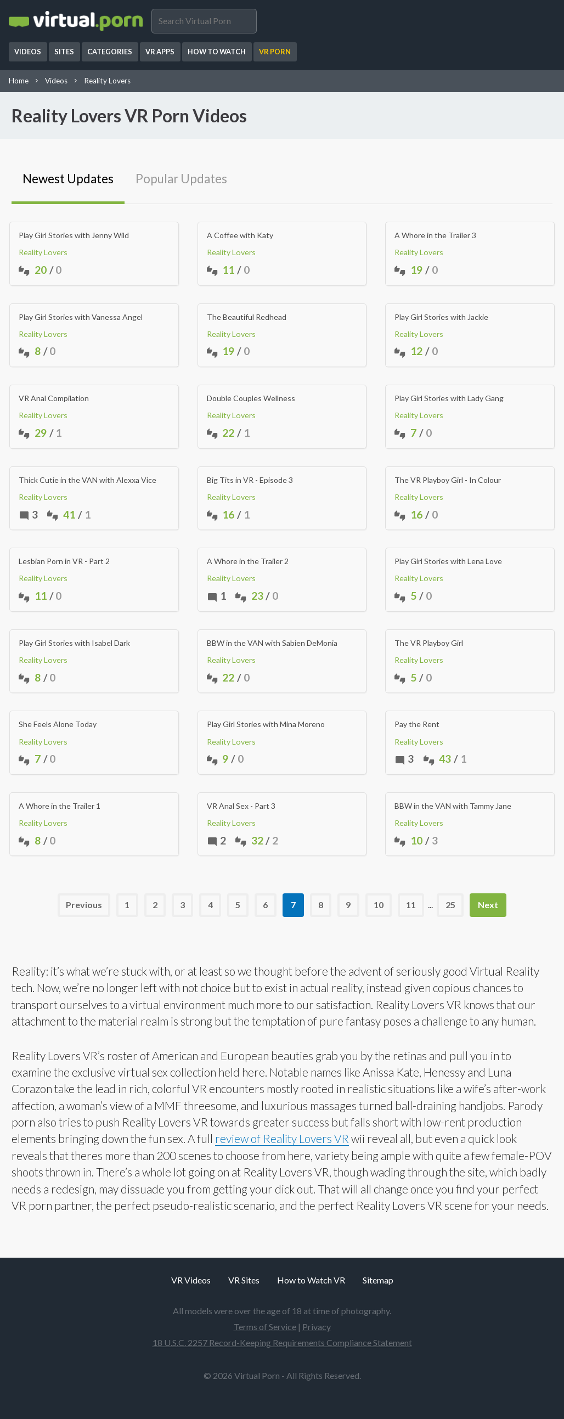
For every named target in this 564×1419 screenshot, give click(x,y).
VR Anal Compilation (54, 398)
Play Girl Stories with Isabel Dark (74, 643)
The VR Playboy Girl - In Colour (447, 480)
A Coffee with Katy (240, 235)
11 (411, 904)
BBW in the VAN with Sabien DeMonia (272, 643)
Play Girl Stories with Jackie (441, 317)
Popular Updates (181, 178)
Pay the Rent (416, 724)
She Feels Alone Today (58, 724)
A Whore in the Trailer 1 (59, 806)
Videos (56, 80)
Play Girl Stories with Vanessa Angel (81, 317)
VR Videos (191, 1280)
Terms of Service (265, 1326)
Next (488, 904)
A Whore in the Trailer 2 (248, 561)
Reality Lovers (107, 80)
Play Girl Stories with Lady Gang (449, 398)
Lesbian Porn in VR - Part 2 (64, 561)
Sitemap (378, 1280)
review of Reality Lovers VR (282, 1138)
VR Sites (244, 1280)
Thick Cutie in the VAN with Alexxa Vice (87, 480)
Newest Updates (68, 178)
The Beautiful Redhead (246, 317)
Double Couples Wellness (251, 398)
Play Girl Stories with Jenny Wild (74, 235)
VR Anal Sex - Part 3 (241, 806)
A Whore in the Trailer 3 (435, 235)
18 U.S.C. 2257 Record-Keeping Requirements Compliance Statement (282, 1342)
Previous (84, 904)
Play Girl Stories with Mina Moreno (266, 724)
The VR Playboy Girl (428, 643)
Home (19, 80)
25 (450, 904)
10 (378, 904)
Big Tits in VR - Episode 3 (250, 480)
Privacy (316, 1326)
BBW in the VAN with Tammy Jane (452, 806)
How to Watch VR (311, 1280)
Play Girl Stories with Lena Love (448, 561)
